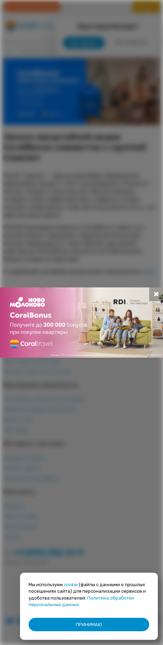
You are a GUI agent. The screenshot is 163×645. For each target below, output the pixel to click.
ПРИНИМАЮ (89, 624)
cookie (71, 584)
